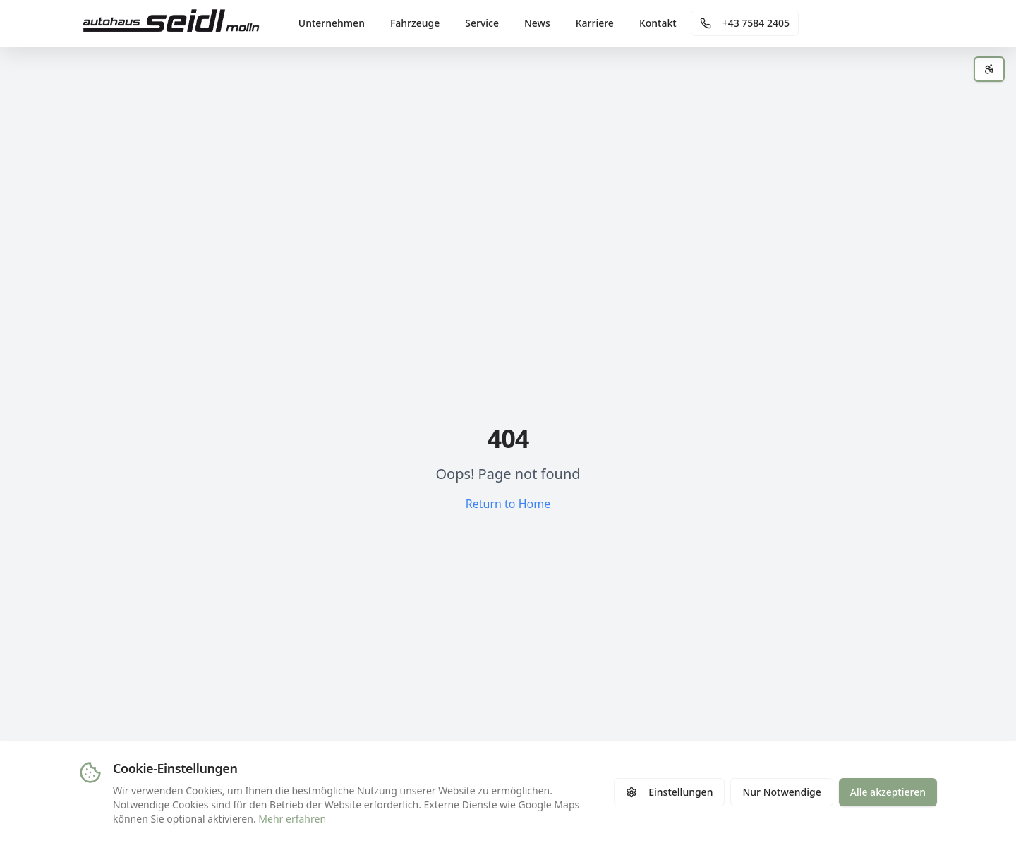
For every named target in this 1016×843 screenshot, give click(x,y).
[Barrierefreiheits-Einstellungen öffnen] (989, 69)
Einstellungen (669, 792)
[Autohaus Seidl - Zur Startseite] (172, 23)
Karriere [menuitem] (595, 23)
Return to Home (508, 503)
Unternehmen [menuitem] (331, 23)
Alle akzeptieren (888, 792)
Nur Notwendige (781, 792)
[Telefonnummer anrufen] (745, 23)
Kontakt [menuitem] (658, 23)
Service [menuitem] (482, 23)
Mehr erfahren (292, 818)
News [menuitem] (537, 23)
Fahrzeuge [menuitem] (415, 23)
